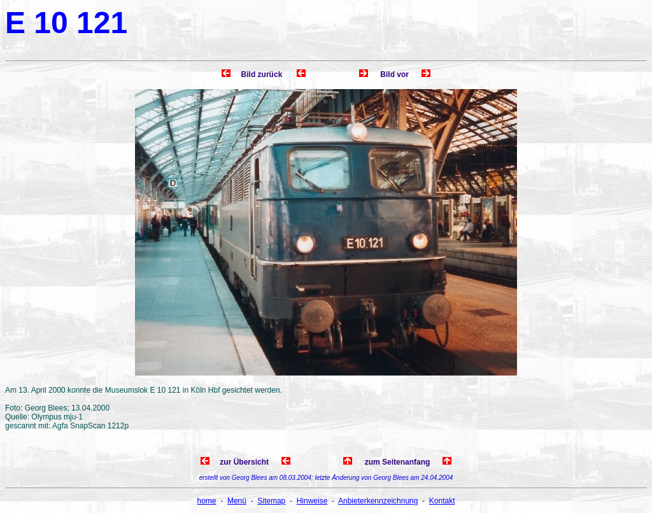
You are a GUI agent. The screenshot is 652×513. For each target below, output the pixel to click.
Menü (236, 500)
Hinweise (312, 500)
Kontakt (442, 500)
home (206, 500)
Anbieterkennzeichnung (378, 500)
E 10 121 (66, 22)
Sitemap (271, 500)
